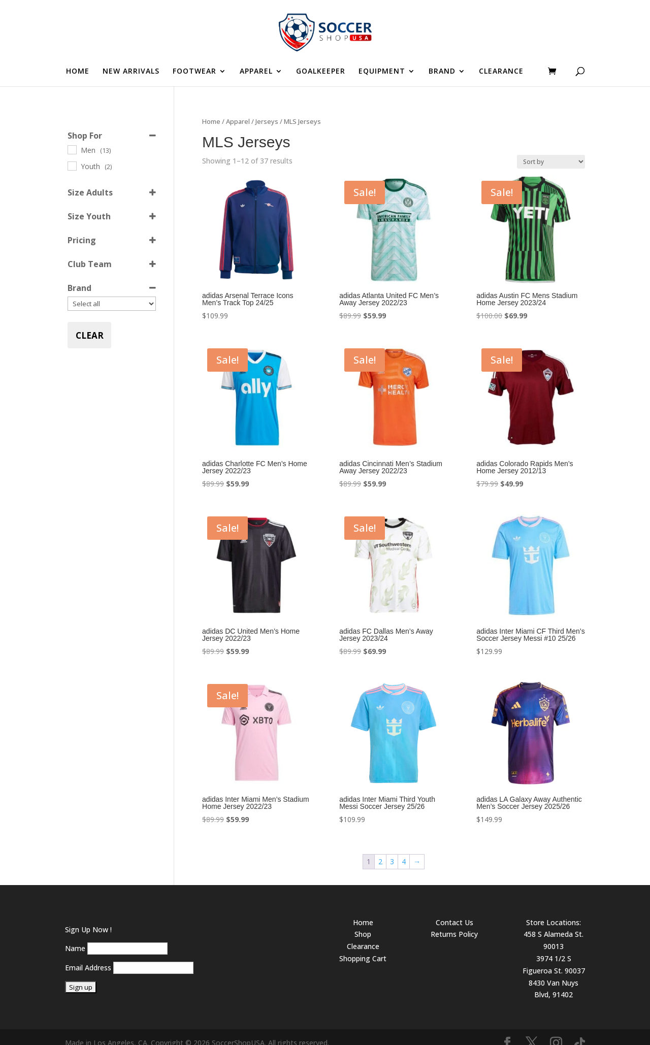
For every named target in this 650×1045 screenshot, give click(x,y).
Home (211, 109)
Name (75, 936)
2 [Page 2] (380, 850)
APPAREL (256, 72)
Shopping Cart (362, 947)
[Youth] (72, 154)
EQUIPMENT (382, 72)
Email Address (88, 956)
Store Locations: (553, 911)
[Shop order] (551, 150)
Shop (362, 922)
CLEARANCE (501, 72)
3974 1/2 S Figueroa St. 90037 (554, 953)
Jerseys (266, 109)
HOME (77, 72)
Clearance (363, 934)
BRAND (442, 72)
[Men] (72, 138)
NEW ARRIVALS (131, 72)
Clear (90, 324)
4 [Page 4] (404, 850)
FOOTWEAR (194, 72)
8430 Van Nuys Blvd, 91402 (553, 977)
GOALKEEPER (320, 72)
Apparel (238, 109)
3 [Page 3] (392, 850)
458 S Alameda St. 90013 (553, 928)
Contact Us (454, 911)
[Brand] (112, 292)
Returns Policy (454, 922)
